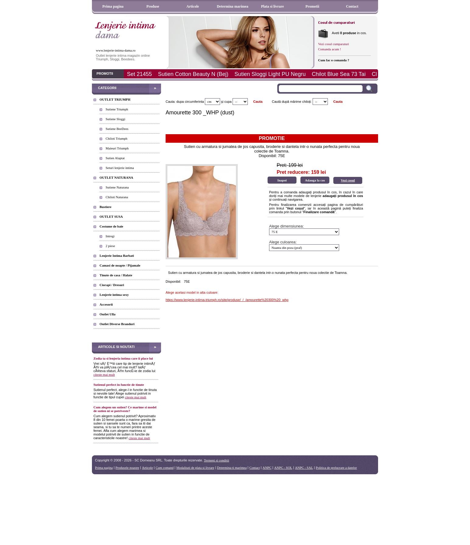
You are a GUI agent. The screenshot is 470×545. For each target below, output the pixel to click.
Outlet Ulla (107, 314)
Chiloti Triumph (116, 138)
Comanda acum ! (329, 49)
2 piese (110, 246)
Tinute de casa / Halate (116, 275)
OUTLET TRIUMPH (115, 99)
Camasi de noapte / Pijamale (120, 265)
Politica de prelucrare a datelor (336, 467)
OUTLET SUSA (111, 216)
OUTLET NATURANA (116, 177)
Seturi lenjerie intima (120, 168)
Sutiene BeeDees (117, 129)
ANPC (266, 467)
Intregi (110, 236)
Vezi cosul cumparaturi (333, 44)
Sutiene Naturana (117, 187)
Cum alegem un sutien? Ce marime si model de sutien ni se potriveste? (124, 409)
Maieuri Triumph (117, 148)
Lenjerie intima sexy (114, 294)
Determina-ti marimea (232, 467)
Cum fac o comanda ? (333, 60)
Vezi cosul (348, 180)
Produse (152, 6)
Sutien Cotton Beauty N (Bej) (193, 74)
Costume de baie (111, 226)
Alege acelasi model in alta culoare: (192, 292)
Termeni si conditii (216, 460)
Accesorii (106, 304)
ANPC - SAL (304, 467)
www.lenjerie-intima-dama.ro (115, 50)
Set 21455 (139, 74)
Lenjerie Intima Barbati (117, 255)
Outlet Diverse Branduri (117, 324)
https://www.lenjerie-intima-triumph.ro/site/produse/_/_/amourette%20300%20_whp (227, 300)
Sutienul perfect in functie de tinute (118, 384)
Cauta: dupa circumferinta (185, 101)
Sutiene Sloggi (115, 119)
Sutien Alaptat (115, 158)
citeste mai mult (104, 374)
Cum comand (165, 467)
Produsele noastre (127, 467)
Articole (192, 6)
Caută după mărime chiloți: (292, 101)
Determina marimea (232, 6)
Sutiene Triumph (117, 109)
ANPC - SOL (283, 467)
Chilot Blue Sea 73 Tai (339, 74)
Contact (352, 6)
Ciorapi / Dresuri (112, 285)
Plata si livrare (272, 6)
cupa (228, 101)
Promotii (312, 6)
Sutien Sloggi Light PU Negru (270, 74)
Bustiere (105, 207)
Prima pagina (113, 6)
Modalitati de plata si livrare (195, 467)
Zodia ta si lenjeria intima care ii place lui (123, 358)
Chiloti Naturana (117, 197)
